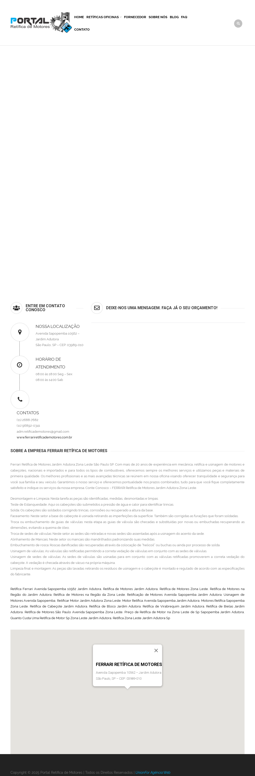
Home (79, 17)
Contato (82, 29)
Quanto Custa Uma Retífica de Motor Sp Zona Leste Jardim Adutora (60, 618)
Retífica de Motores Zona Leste (184, 589)
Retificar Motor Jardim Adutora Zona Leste (89, 600)
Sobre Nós (158, 17)
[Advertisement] (127, 83)
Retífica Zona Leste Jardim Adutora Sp (141, 618)
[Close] (156, 651)
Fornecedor (135, 17)
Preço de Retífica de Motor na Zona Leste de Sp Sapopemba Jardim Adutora (184, 612)
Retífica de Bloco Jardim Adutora (115, 606)
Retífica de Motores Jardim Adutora (130, 589)
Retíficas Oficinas (102, 17)
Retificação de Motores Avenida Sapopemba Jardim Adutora (174, 595)
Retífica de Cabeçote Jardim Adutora (58, 606)
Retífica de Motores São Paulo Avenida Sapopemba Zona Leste (74, 612)
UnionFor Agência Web (152, 773)
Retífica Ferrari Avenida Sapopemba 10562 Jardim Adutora (55, 589)
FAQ (184, 17)
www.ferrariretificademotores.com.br (44, 437)
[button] (127, 693)
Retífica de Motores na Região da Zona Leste (89, 595)
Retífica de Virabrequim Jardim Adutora (173, 606)
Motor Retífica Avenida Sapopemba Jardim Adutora (160, 600)
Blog (174, 17)
